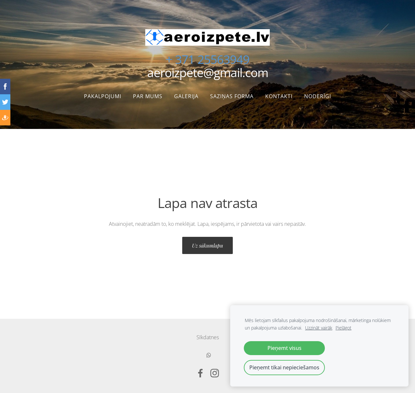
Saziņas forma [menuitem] (232, 96)
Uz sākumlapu (207, 245)
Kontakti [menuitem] (278, 96)
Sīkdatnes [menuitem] (207, 337)
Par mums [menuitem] (147, 96)
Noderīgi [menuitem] (317, 96)
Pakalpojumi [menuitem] (102, 96)
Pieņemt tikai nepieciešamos (284, 367)
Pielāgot (343, 328)
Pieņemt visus (284, 348)
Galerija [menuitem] (186, 96)
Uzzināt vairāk (318, 328)
